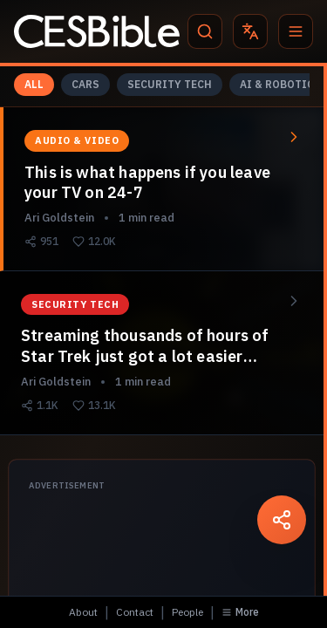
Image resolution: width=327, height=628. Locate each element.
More (240, 611)
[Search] (204, 31)
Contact (134, 611)
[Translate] (250, 31)
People (187, 611)
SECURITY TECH (169, 84)
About (83, 611)
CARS (85, 84)
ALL (34, 84)
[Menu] (295, 31)
